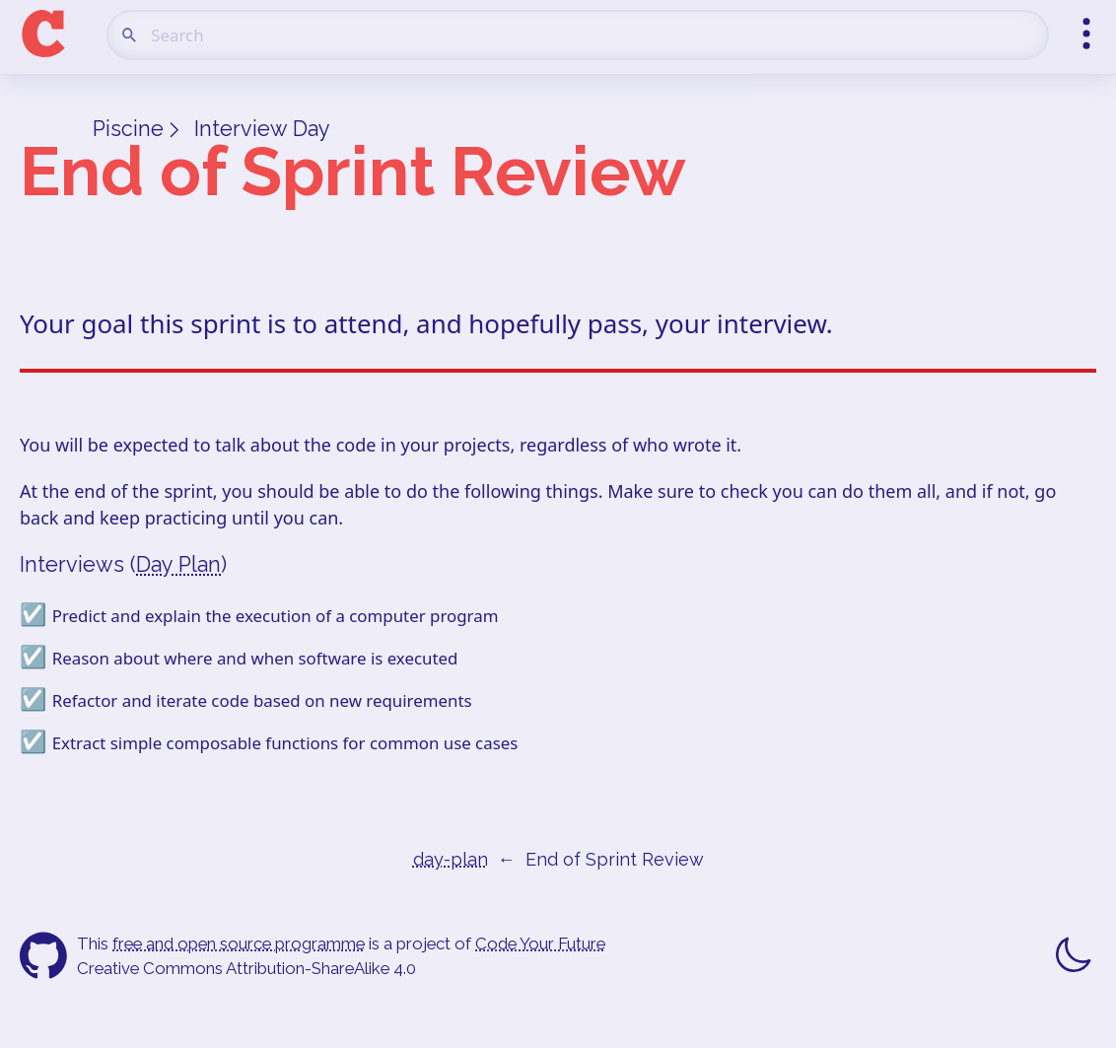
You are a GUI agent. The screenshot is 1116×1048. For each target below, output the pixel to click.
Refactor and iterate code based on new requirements (262, 700)
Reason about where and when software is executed (255, 658)
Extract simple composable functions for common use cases (285, 743)
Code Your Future (540, 943)
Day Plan (178, 564)
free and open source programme (238, 943)
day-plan (450, 859)
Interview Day (262, 128)
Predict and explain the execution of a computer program (275, 615)
